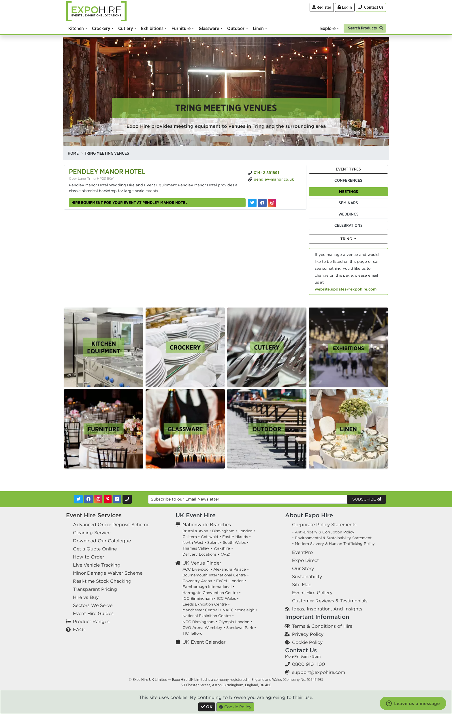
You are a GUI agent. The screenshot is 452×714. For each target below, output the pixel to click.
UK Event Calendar (203, 642)
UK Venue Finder (201, 563)
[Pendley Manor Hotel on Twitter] (252, 203)
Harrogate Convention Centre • (211, 592)
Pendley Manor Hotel (107, 171)
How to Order (88, 557)
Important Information (317, 616)
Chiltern (189, 536)
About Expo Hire (309, 515)
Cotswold (209, 536)
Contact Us (301, 650)
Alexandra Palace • (231, 569)
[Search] (365, 28)
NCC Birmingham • (199, 621)
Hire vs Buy (86, 597)
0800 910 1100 (308, 664)
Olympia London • (235, 621)
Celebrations (348, 225)
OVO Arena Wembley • (203, 627)
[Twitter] (78, 499)
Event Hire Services (94, 515)
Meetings (348, 191)
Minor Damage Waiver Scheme (107, 573)
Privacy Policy (307, 634)
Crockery (101, 28)
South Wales (234, 542)
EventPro (302, 552)
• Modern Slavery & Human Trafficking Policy (333, 543)
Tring (346, 238)
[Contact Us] (371, 7)
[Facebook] (88, 499)
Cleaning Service (91, 532)
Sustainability (307, 576)
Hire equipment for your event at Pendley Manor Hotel (129, 202)
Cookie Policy (307, 642)
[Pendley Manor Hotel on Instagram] (272, 203)
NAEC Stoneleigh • (240, 610)
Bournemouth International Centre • (215, 575)
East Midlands (235, 536)
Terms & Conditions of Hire (322, 626)
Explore (328, 28)
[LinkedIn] (117, 499)
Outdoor (235, 28)
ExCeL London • (231, 580)
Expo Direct (305, 560)
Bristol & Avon (195, 531)
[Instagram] (98, 499)
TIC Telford (192, 633)
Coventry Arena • (198, 580)
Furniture (181, 28)
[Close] (206, 706)
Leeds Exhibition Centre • (206, 604)
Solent (213, 542)
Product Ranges (91, 621)
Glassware (209, 28)
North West (192, 542)
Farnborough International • (208, 586)
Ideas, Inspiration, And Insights (327, 609)
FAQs (79, 629)
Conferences (348, 180)
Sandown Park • (241, 627)
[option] (103, 347)
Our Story (303, 568)
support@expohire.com (318, 672)
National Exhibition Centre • (208, 615)
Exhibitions (152, 28)
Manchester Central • (201, 610)
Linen (258, 28)
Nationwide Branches (206, 524)
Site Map (302, 584)
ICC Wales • (228, 598)
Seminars (348, 202)
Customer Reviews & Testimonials (330, 601)
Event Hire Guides (93, 613)
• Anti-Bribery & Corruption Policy (323, 532)
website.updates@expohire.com (345, 289)
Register (321, 7)
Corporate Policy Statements (324, 524)
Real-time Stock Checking (102, 581)
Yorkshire (221, 548)
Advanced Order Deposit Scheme (111, 524)
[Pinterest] (108, 499)
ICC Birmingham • (199, 598)
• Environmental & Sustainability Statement (332, 537)
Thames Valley (195, 548)
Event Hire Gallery (312, 592)
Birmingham (223, 531)
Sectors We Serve (92, 605)
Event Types (348, 169)
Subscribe (366, 499)
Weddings (348, 214)
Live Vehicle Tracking (96, 565)
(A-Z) (226, 554)
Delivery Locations (199, 554)
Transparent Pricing (95, 589)
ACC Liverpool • (197, 569)
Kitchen (76, 28)
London (245, 531)
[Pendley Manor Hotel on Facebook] (262, 203)
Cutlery (125, 28)
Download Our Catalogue (102, 541)
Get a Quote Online (95, 549)
